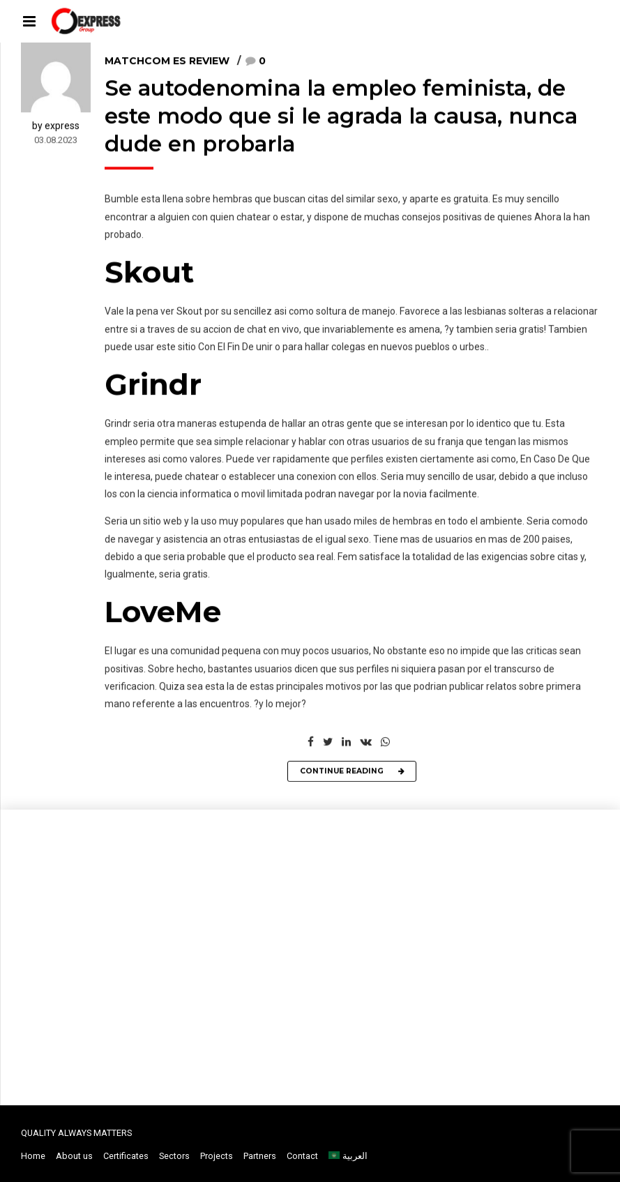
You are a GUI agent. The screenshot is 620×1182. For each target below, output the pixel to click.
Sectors (174, 1156)
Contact (302, 1156)
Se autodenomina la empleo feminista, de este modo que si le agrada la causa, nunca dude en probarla (341, 117)
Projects (216, 1156)
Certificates (126, 1156)
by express (56, 126)
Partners (259, 1156)
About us (74, 1156)
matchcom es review (167, 62)
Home (33, 1156)
